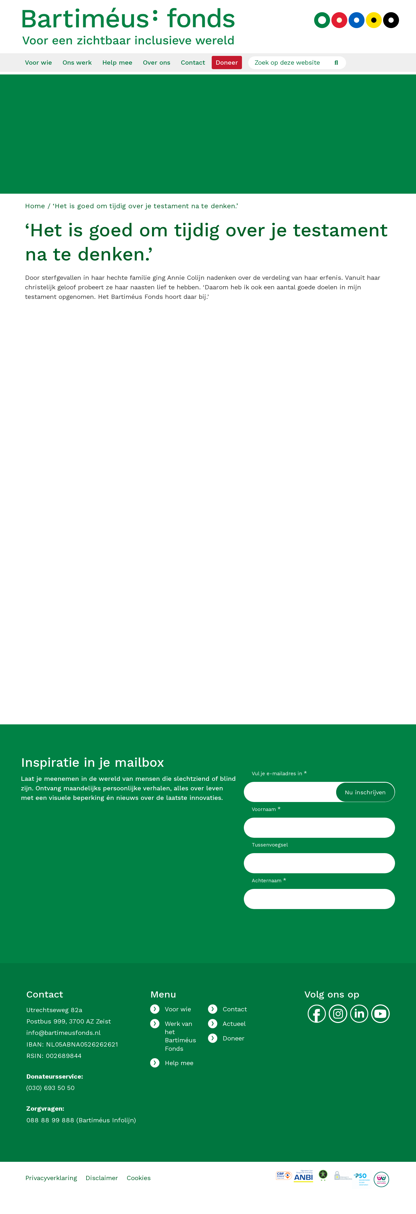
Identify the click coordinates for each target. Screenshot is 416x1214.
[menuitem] (38, 77)
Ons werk (77, 77)
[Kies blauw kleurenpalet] (353, 28)
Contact (193, 77)
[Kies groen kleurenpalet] (318, 28)
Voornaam (266, 824)
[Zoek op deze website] (297, 77)
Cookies (139, 1192)
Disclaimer (101, 1192)
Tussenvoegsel (270, 859)
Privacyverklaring (51, 1192)
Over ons (156, 77)
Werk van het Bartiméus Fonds (180, 1051)
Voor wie (38, 77)
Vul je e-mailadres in (279, 788)
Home (35, 220)
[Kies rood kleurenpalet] (335, 28)
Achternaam (269, 895)
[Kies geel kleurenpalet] (370, 28)
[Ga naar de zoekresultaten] (336, 77)
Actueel (234, 1038)
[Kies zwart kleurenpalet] (387, 28)
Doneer (227, 77)
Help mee (117, 77)
